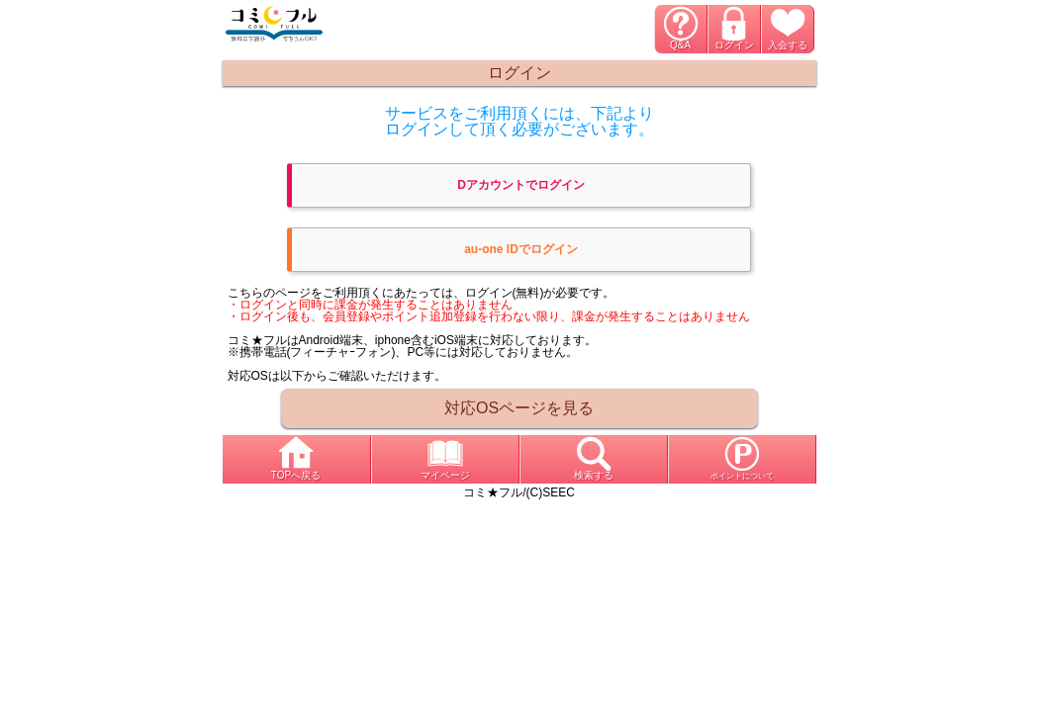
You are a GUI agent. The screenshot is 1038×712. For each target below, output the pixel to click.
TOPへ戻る (296, 475)
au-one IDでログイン (521, 249)
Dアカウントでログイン (521, 185)
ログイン (734, 45)
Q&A (680, 45)
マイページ (445, 475)
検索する (593, 475)
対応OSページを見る (519, 408)
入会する (787, 45)
